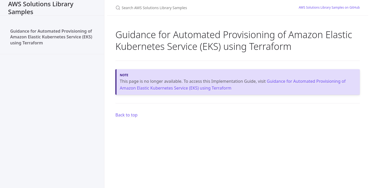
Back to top (126, 115)
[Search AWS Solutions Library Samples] (185, 7)
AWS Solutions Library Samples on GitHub (329, 7)
